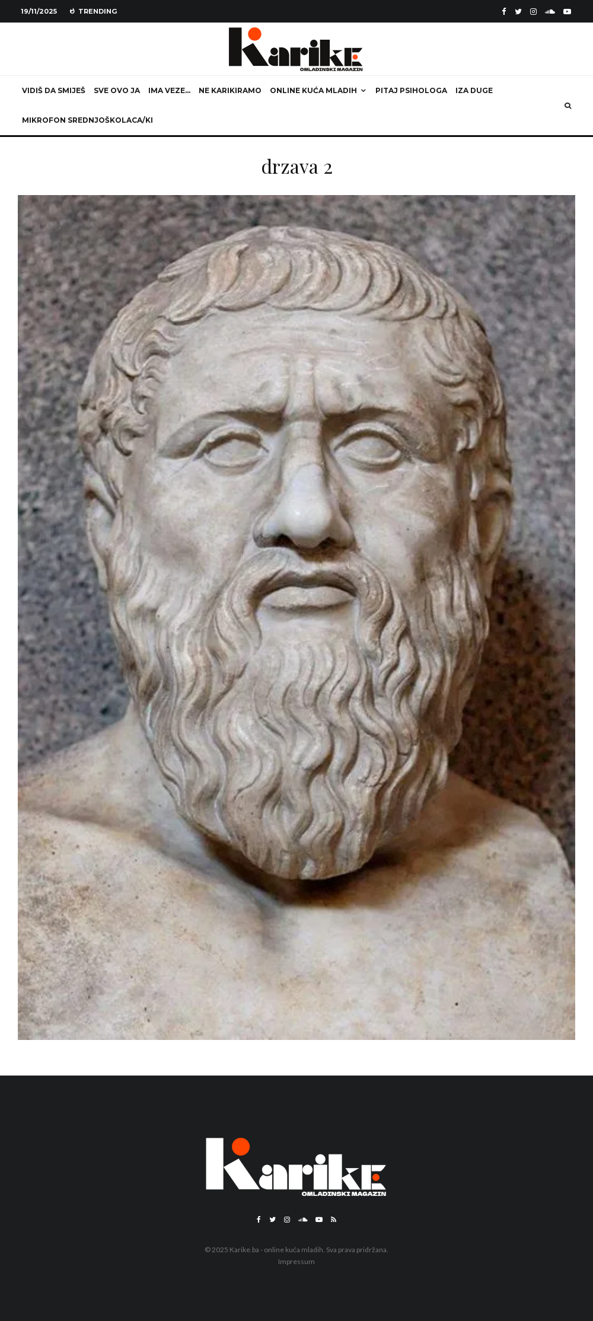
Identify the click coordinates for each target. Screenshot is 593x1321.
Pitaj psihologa (411, 90)
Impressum (296, 1261)
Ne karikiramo (230, 90)
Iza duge (474, 90)
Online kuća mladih (313, 90)
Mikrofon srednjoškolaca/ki (87, 120)
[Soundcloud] (550, 11)
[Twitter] (518, 11)
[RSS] (333, 1219)
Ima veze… (169, 90)
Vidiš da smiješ (53, 90)
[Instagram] (533, 11)
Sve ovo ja (117, 90)
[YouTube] (567, 11)
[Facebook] (504, 11)
